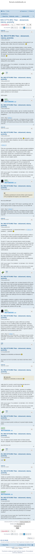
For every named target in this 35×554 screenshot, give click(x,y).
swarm (5, 99)
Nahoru (33, 69)
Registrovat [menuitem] (24, 11)
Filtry (4, 11)
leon (7, 72)
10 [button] (26, 27)
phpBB (12, 547)
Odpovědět (4, 25)
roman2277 (3, 491)
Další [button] (30, 28)
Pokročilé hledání (30, 25)
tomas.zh (3, 30)
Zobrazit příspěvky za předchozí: (17, 522)
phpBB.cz (21, 548)
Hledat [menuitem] (33, 16)
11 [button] (28, 27)
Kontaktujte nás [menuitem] (22, 544)
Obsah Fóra (5, 544)
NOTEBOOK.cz (4, 14)
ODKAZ (9, 117)
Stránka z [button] (12, 28)
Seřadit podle (17, 524)
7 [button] (20, 27)
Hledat (27, 25)
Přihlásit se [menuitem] (31, 11)
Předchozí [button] (15, 28)
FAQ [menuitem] (8, 11)
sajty (2, 343)
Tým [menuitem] (30, 544)
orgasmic (3, 427)
